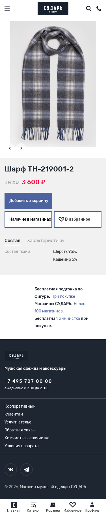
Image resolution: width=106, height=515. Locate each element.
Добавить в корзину (28, 200)
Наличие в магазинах (30, 219)
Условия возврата (22, 446)
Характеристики (45, 240)
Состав (12, 240)
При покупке (63, 296)
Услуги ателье (18, 422)
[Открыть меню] (7, 8)
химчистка (69, 318)
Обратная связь (19, 430)
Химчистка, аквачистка (27, 438)
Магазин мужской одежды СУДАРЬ (53, 486)
